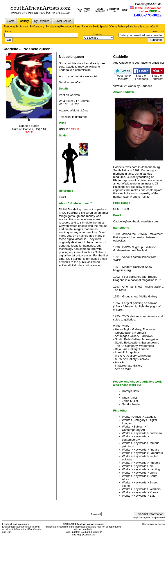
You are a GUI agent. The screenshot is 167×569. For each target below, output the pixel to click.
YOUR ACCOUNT (100, 10)
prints (153, 472)
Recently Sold (90, 26)
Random (9, 26)
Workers (155, 489)
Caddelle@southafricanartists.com (135, 221)
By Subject (21, 26)
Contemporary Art (133, 429)
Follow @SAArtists (148, 4)
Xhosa (154, 492)
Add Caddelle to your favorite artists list (138, 62)
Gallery (24, 21)
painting (155, 469)
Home (10, 21)
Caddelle (71, 66)
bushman (156, 433)
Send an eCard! (148, 26)
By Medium (52, 26)
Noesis (161, 524)
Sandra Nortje (131, 404)
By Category (37, 26)
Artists (121, 26)
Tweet (123, 76)
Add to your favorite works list (78, 76)
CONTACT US (114, 10)
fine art (154, 449)
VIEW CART (87, 10)
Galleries (132, 26)
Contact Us (89, 534)
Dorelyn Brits (130, 391)
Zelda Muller (130, 401)
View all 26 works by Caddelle (132, 86)
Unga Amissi (130, 397)
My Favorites (41, 21)
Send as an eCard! (71, 82)
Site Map (76, 534)
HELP (125, 10)
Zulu (152, 495)
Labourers (156, 452)
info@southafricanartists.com (24, 526)
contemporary (131, 439)
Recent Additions (70, 26)
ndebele (155, 462)
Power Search (63, 21)
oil (151, 466)
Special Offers (107, 26)
